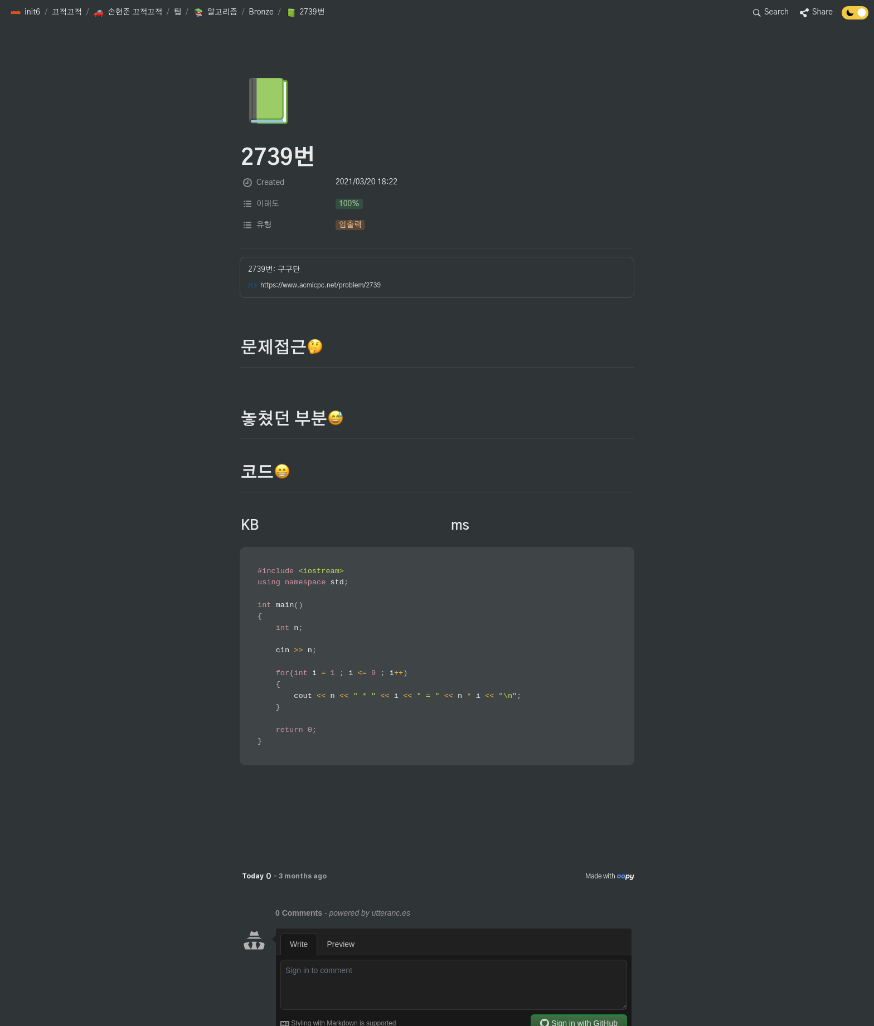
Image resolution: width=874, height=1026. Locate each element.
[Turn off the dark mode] (855, 16)
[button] (25, 12)
